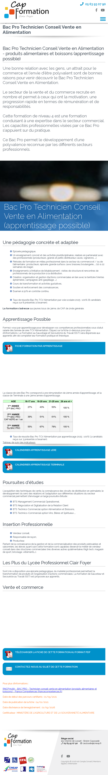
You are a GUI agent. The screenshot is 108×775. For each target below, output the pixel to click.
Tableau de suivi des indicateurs (19, 442)
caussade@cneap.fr (90, 743)
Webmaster (72, 764)
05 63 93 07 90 (69, 743)
